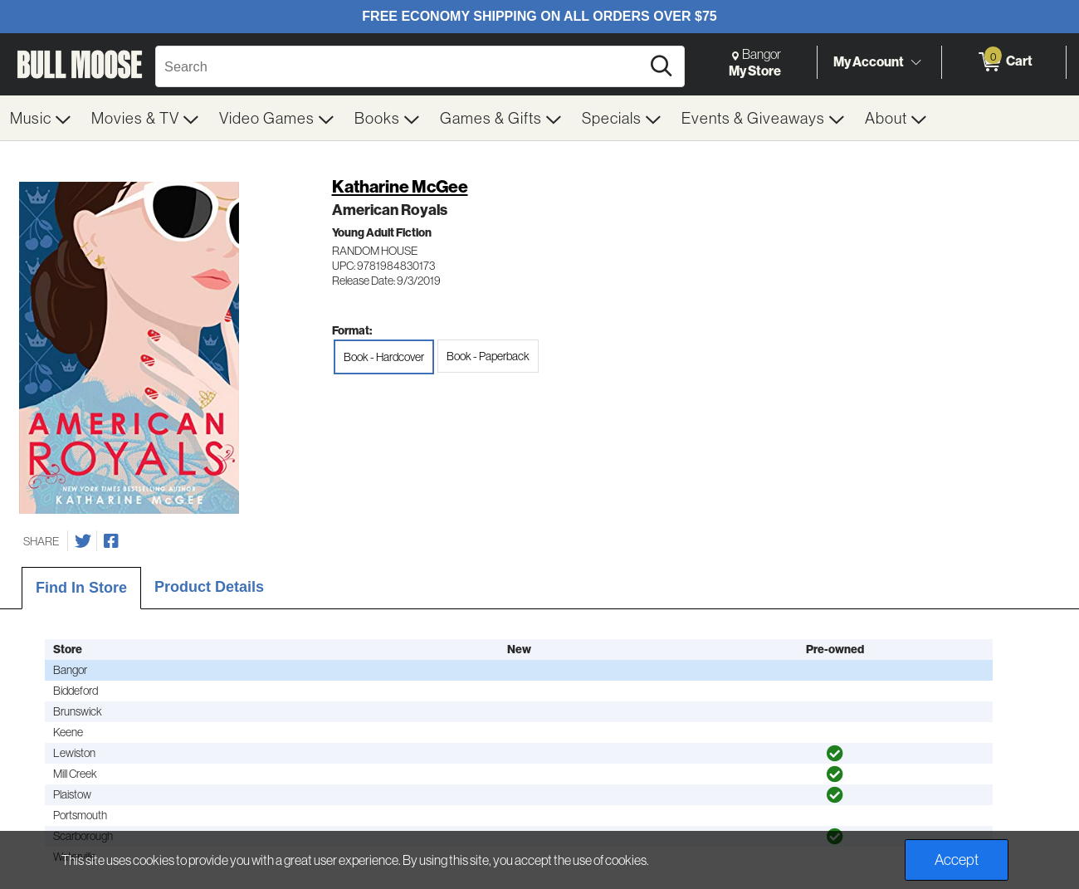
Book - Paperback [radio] (488, 356)
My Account (868, 61)
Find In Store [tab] (81, 587)
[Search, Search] (400, 66)
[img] (835, 753)
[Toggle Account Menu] (915, 62)
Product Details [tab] (209, 587)
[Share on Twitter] (83, 541)
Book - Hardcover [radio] (384, 356)
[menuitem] (40, 117)
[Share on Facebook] (111, 541)
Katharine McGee (400, 186)
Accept (957, 859)
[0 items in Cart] (1003, 62)
